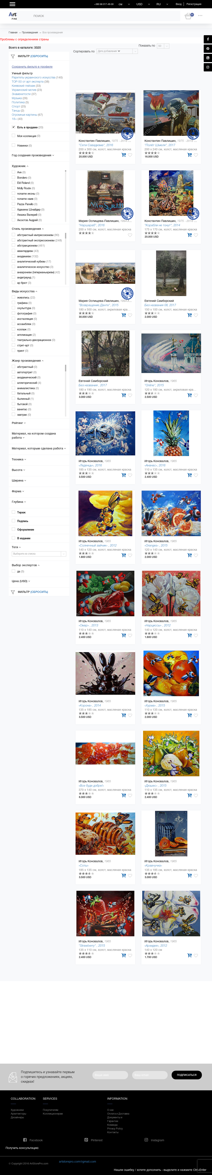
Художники (17, 1110)
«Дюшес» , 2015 (155, 785)
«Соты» (84, 865)
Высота (18, 470)
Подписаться (186, 1075)
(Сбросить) (39, 56)
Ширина (19, 480)
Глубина (19, 501)
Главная (13, 32)
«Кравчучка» (153, 865)
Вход (179, 4)
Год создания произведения (33, 155)
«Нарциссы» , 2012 (158, 625)
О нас (110, 1110)
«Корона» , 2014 (90, 705)
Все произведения (52, 32)
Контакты (112, 1132)
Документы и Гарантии (114, 1119)
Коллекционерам (53, 1113)
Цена (21, 581)
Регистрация (194, 4)
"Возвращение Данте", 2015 (98, 305)
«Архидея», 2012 (156, 945)
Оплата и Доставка (118, 1113)
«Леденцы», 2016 (90, 465)
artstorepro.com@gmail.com (77, 1161)
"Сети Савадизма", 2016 (96, 145)
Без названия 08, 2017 (160, 305)
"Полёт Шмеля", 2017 (160, 145)
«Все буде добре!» (91, 785)
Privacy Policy (115, 1128)
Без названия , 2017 (93, 385)
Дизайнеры (17, 1117)
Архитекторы (18, 1113)
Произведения (30, 32)
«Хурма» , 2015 (155, 705)
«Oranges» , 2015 (156, 545)
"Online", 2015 (154, 385)
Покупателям (50, 1110)
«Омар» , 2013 (88, 625)
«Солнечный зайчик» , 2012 (98, 545)
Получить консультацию (22, 1148)
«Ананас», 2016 (155, 465)
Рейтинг (19, 423)
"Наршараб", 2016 (92, 225)
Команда (112, 1124)
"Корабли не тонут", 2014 (162, 225)
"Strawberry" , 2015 (92, 945)
